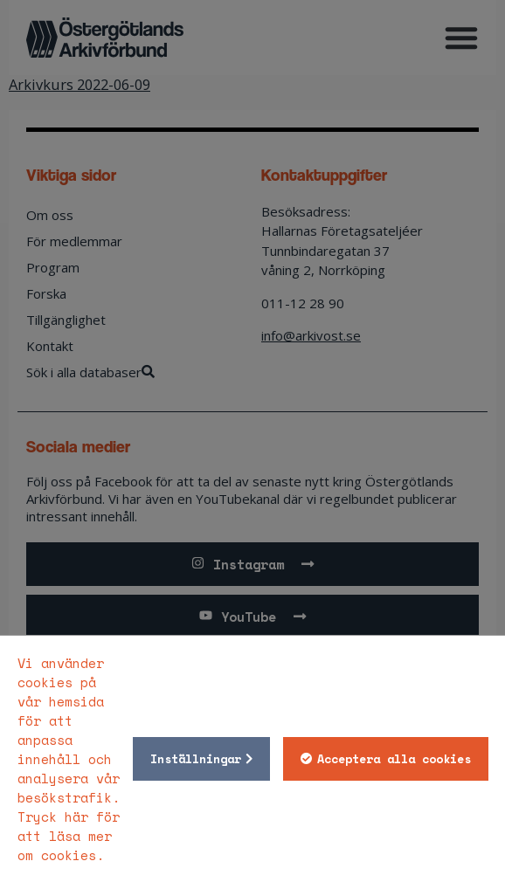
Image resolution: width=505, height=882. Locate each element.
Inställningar (195, 759)
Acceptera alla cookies (394, 759)
